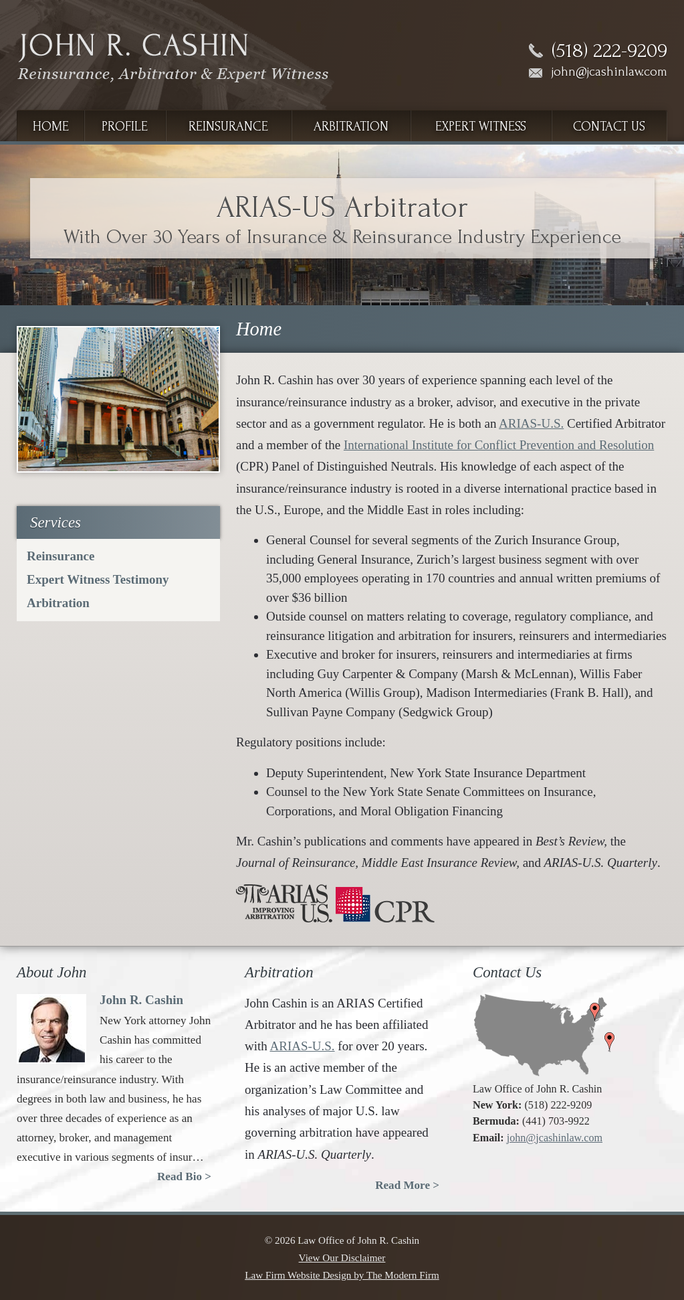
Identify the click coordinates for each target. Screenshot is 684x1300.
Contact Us (609, 126)
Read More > (407, 1185)
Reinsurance (228, 126)
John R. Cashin (141, 1000)
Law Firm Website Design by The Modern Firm (342, 1275)
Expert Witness (480, 126)
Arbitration (351, 126)
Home (51, 126)
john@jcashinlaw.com (609, 71)
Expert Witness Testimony (98, 579)
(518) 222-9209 (609, 50)
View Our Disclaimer (342, 1257)
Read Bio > (184, 1176)
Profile (125, 126)
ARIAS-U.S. (531, 423)
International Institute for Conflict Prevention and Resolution (499, 445)
